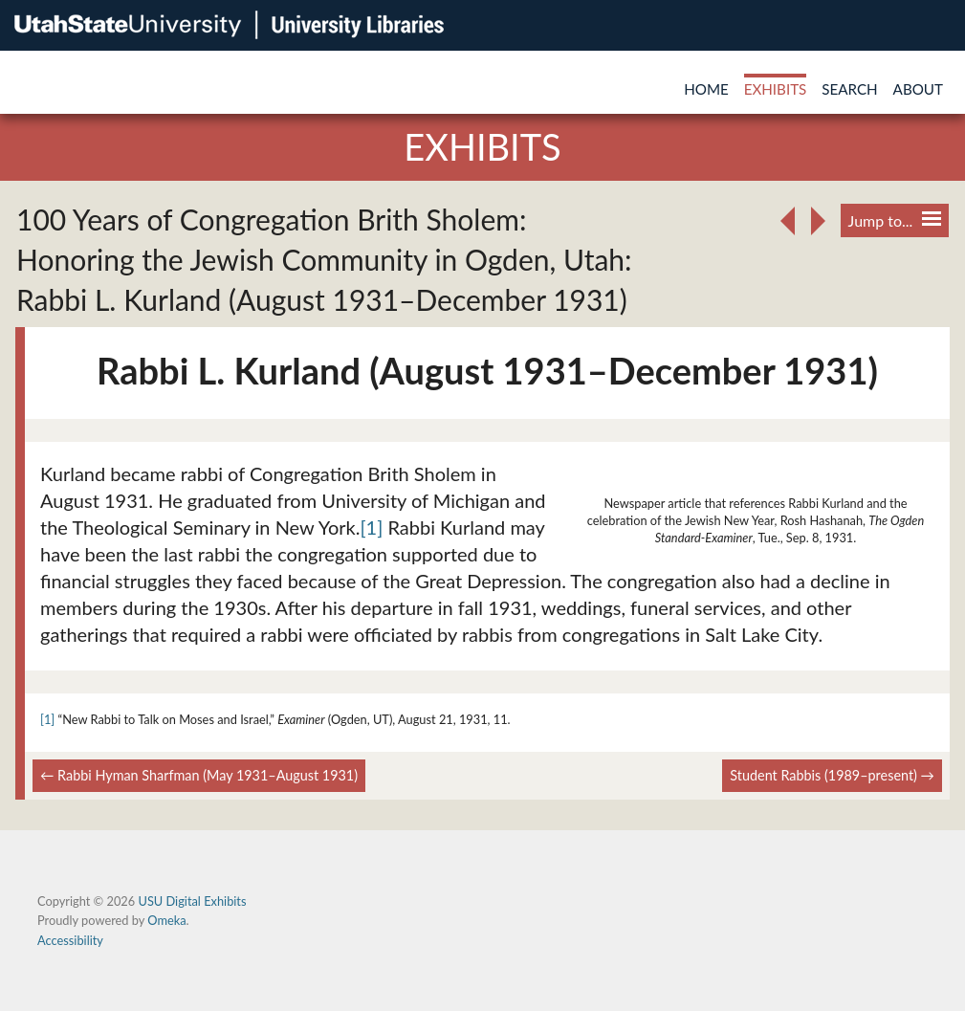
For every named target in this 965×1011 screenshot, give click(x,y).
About (918, 89)
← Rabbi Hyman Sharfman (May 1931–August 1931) (199, 775)
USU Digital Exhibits (192, 901)
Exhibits (775, 89)
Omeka (166, 920)
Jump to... (894, 220)
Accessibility (70, 940)
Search (849, 89)
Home (706, 89)
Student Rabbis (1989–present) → (832, 775)
